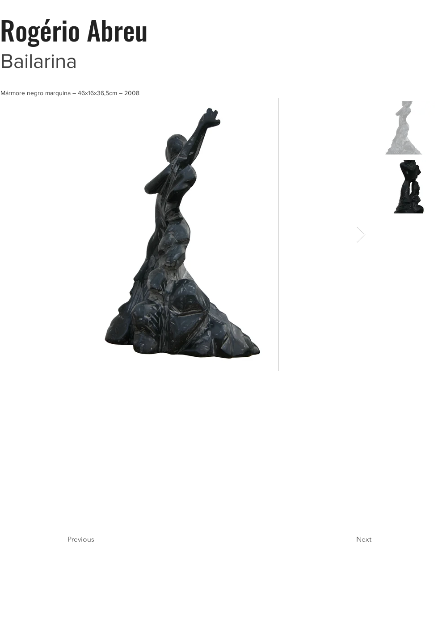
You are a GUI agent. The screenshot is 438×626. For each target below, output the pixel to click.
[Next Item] (361, 234)
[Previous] (96, 539)
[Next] (349, 539)
